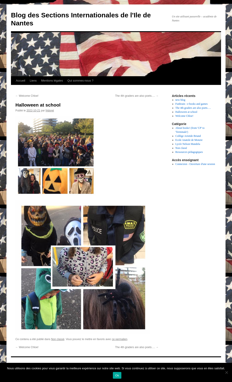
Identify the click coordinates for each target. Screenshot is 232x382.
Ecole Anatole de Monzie (189, 140)
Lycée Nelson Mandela (187, 144)
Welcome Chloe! (26, 95)
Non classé (57, 339)
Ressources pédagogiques (189, 152)
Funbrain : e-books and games (191, 103)
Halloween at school (186, 111)
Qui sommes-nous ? (80, 80)
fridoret (50, 110)
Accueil (20, 80)
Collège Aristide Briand (188, 136)
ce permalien (119, 339)
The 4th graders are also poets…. (136, 95)
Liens (33, 80)
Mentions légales (52, 80)
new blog (180, 99)
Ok (117, 375)
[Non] (226, 372)
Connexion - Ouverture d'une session (195, 164)
